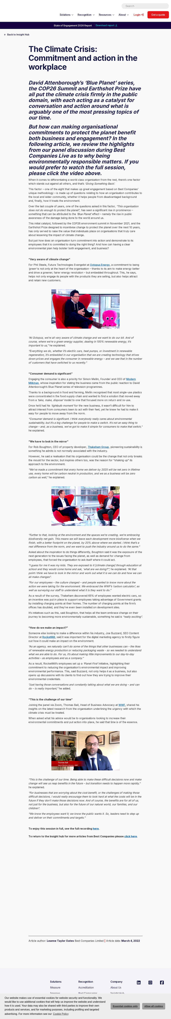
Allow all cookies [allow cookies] (153, 1006)
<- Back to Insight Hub (16, 34)
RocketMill (48, 637)
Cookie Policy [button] (61, 1014)
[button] (67, 14)
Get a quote (158, 14)
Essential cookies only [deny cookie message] (125, 1006)
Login (137, 14)
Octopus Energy (100, 264)
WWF (122, 705)
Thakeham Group (98, 447)
